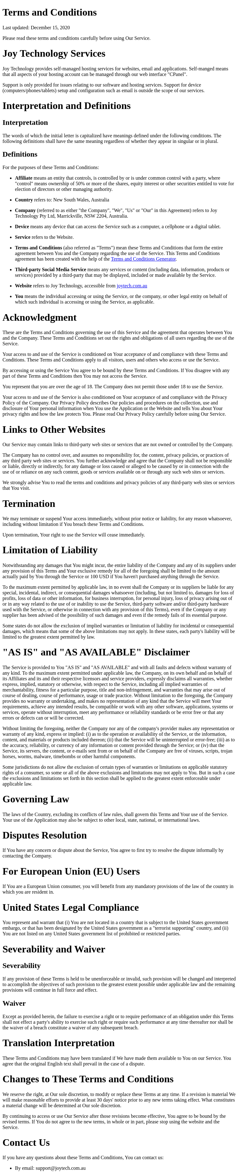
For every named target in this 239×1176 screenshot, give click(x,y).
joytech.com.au (132, 285)
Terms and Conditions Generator (143, 259)
